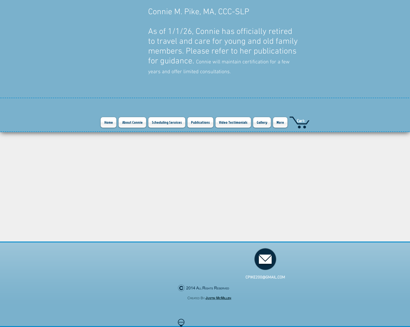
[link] (305, 120)
